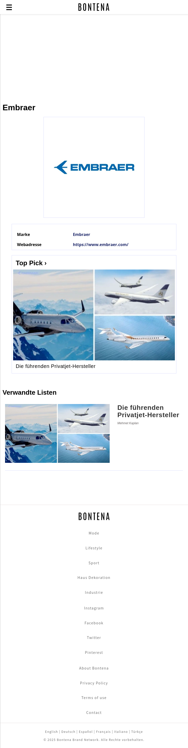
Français (103, 731)
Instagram (94, 607)
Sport (94, 562)
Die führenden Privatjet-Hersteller (56, 366)
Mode (94, 533)
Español (86, 731)
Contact (94, 712)
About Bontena (94, 668)
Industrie (94, 592)
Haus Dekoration (94, 577)
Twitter (94, 637)
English (51, 731)
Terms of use (94, 697)
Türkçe (137, 731)
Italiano (121, 731)
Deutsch (68, 731)
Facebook (94, 622)
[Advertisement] (94, 56)
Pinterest (94, 652)
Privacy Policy (94, 682)
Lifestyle (94, 547)
